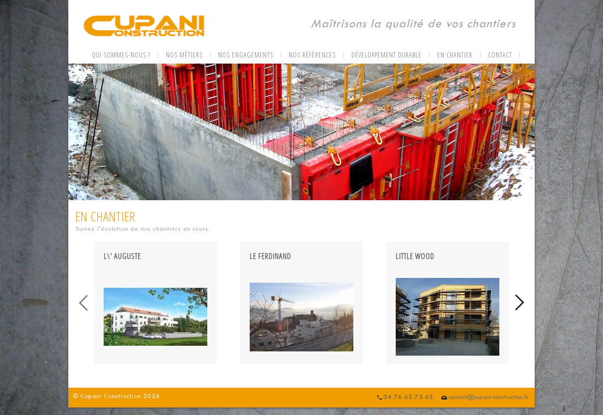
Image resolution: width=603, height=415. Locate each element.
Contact (500, 55)
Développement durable (386, 55)
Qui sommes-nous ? (121, 55)
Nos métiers (184, 55)
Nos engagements (245, 55)
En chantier (455, 55)
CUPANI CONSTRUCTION (143, 27)
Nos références (312, 55)
